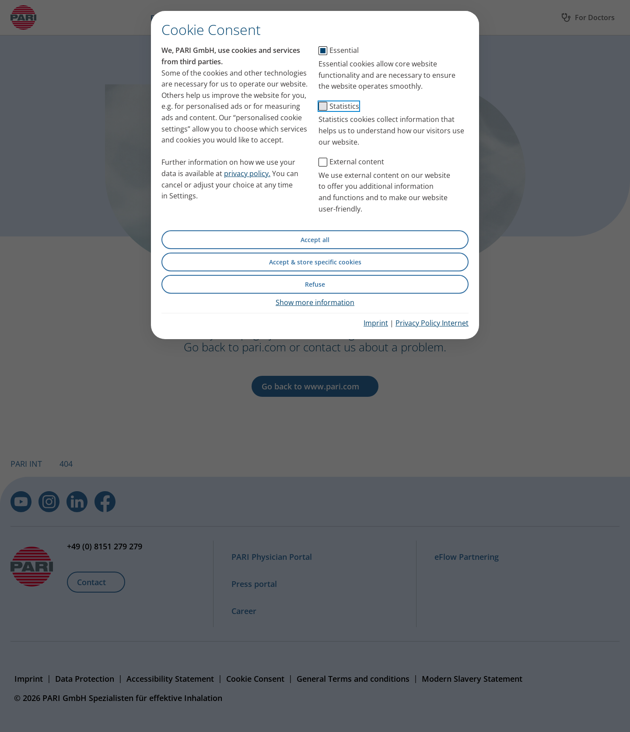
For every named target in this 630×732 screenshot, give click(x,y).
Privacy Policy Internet (432, 323)
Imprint (376, 323)
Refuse (315, 284)
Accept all (315, 240)
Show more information (315, 302)
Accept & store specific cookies (315, 262)
